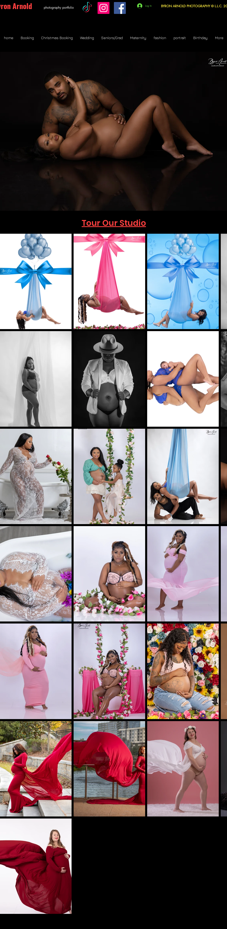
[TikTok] (87, 8)
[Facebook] (120, 8)
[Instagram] (103, 8)
